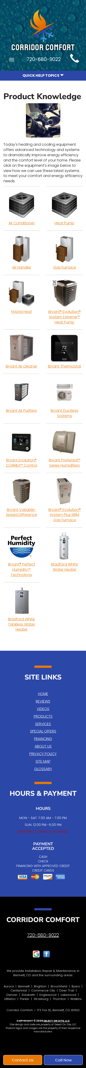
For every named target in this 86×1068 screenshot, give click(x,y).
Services (43, 724)
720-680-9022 (43, 935)
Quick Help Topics (43, 75)
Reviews (43, 701)
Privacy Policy (43, 753)
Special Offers (43, 731)
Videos (43, 708)
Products (43, 716)
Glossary (43, 769)
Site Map (43, 761)
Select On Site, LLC (56, 1021)
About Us (43, 746)
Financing (43, 738)
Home (43, 693)
